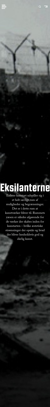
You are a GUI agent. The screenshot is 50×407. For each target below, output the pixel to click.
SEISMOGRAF (4, 6)
